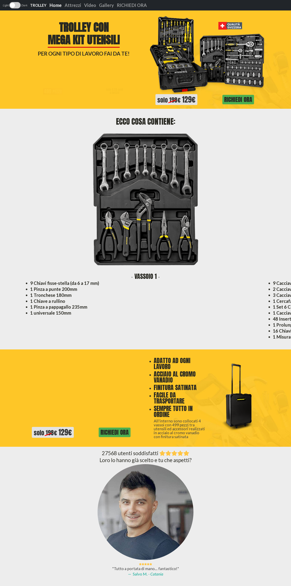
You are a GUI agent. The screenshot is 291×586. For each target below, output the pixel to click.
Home (55, 5)
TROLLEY (38, 5)
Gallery (106, 5)
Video (90, 5)
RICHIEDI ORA (132, 5)
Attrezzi (73, 5)
